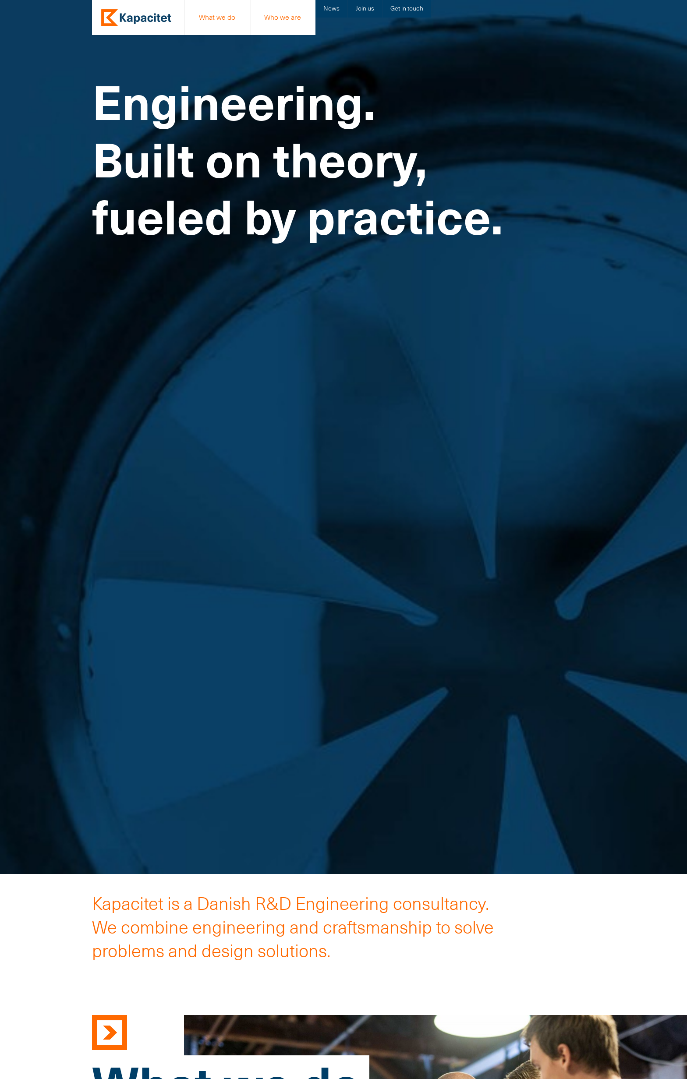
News (331, 8)
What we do (217, 17)
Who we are (282, 17)
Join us (365, 8)
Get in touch (406, 8)
